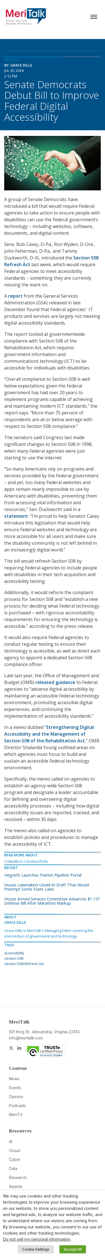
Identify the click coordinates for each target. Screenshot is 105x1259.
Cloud (14, 1150)
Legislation (37, 861)
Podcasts (17, 1105)
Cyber (14, 1159)
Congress (13, 861)
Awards (15, 1186)
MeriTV (16, 1114)
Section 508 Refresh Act (24, 963)
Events (15, 1087)
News (14, 1078)
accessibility (14, 952)
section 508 (13, 958)
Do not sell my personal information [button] (36, 1239)
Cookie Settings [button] (35, 1249)
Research (18, 1177)
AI (10, 1141)
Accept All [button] (72, 1249)
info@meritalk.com (26, 1038)
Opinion (16, 1096)
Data (13, 1168)
